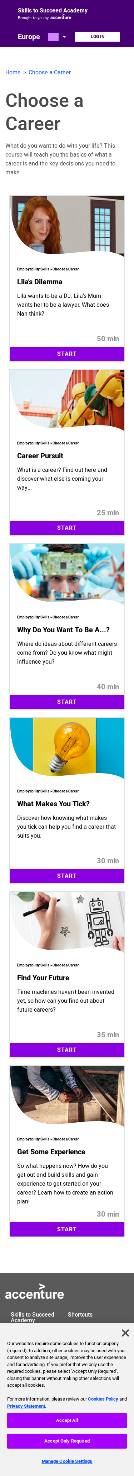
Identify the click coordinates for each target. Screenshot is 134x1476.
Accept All (67, 1425)
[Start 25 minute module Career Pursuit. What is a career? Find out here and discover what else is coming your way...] (67, 452)
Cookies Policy (103, 1404)
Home (13, 72)
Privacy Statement (26, 1410)
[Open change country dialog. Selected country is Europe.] (57, 37)
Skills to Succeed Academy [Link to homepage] (53, 10)
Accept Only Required (67, 1446)
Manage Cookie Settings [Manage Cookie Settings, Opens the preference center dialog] (67, 1465)
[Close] (125, 1338)
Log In (97, 36)
